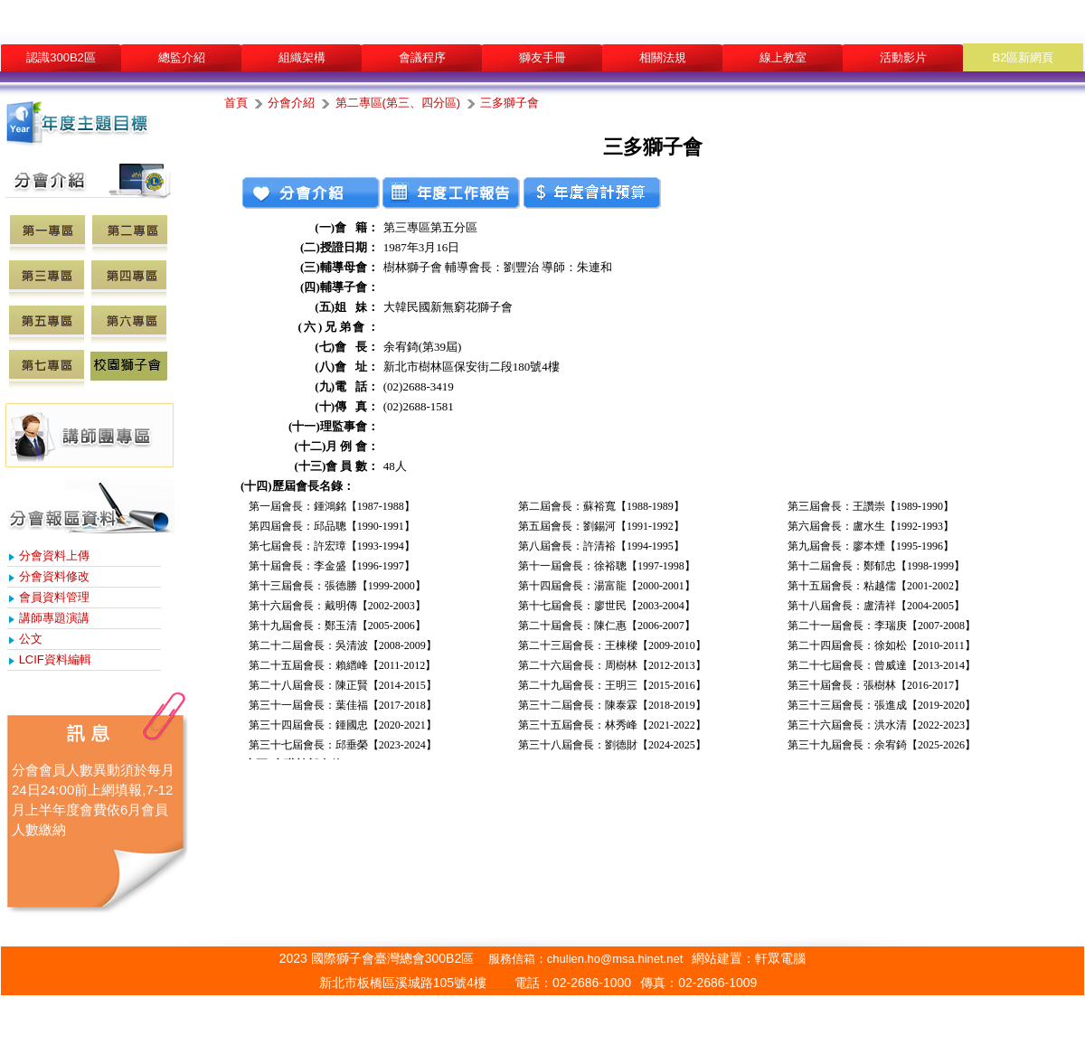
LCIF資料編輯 (55, 659)
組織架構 (302, 57)
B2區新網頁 (1023, 57)
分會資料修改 (54, 576)
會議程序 (422, 57)
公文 (30, 638)
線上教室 (783, 57)
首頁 (236, 102)
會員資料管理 (54, 597)
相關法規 (662, 57)
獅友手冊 (542, 57)
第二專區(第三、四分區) (398, 102)
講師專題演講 (54, 618)
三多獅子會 (509, 102)
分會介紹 (291, 102)
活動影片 (903, 57)
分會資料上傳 (54, 555)
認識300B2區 (61, 57)
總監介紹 (181, 57)
